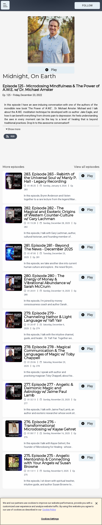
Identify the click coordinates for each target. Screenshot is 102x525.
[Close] (96, 505)
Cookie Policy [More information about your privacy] (49, 511)
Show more (12, 129)
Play (51, 70)
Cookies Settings (50, 520)
